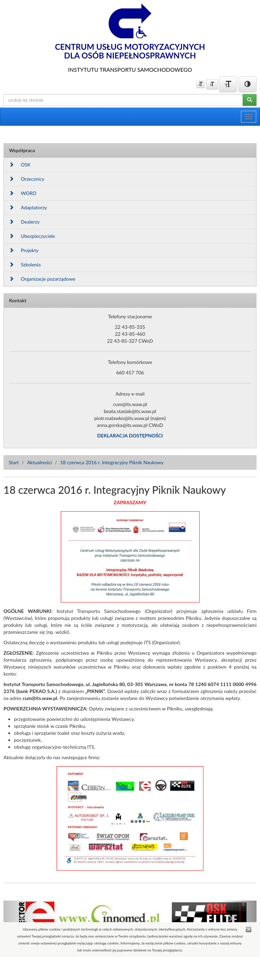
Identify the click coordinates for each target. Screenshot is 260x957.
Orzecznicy (26, 179)
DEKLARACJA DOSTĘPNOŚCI (130, 435)
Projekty (24, 250)
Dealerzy (24, 222)
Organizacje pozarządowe (42, 279)
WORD (22, 193)
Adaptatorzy (28, 207)
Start (14, 462)
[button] (22, 918)
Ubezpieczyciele (32, 236)
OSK (20, 165)
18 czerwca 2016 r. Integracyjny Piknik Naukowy (111, 462)
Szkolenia (25, 264)
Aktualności (39, 462)
